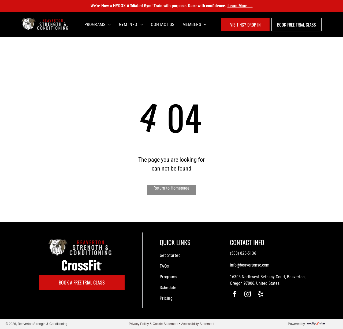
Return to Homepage (171, 188)
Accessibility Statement (197, 324)
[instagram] (247, 294)
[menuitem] (97, 24)
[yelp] (260, 294)
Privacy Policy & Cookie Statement (153, 324)
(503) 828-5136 (243, 253)
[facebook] (235, 294)
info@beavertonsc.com (249, 265)
